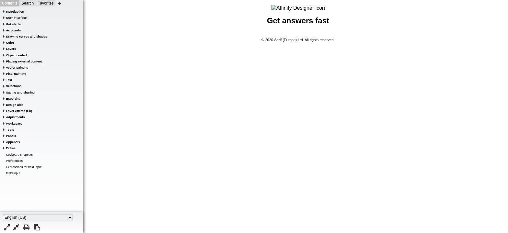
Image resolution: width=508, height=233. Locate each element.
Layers (11, 48)
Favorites (45, 3)
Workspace (14, 123)
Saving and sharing (20, 92)
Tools (10, 129)
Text (9, 80)
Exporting (13, 98)
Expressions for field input (23, 167)
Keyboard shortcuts (19, 154)
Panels (11, 136)
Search (27, 3)
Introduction (15, 11)
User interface (16, 17)
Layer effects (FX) (19, 111)
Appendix (13, 142)
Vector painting (17, 67)
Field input (13, 173)
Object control (16, 55)
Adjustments (15, 117)
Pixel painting (16, 73)
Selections (13, 86)
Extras (10, 148)
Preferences (14, 160)
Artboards (13, 30)
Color (10, 42)
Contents (9, 3)
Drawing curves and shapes (26, 36)
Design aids (14, 104)
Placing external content (24, 61)
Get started (14, 24)
